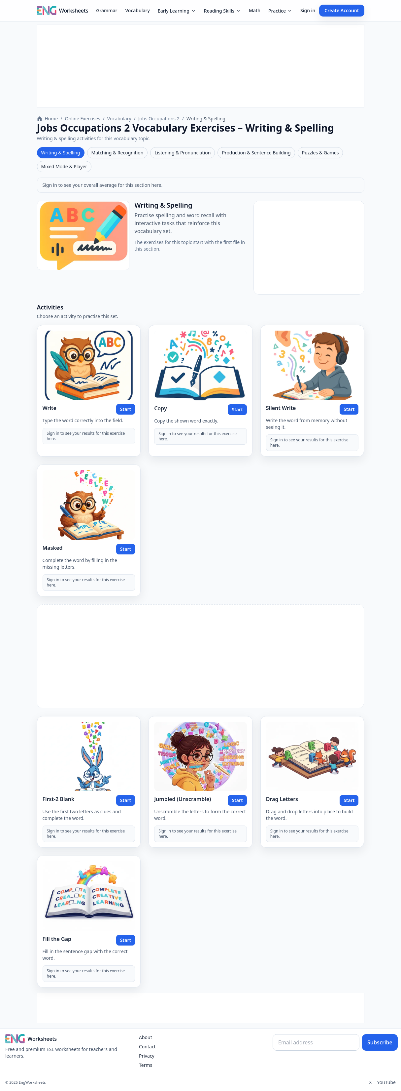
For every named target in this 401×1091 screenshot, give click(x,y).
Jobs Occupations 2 (159, 118)
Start (125, 409)
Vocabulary (137, 10)
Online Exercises (82, 118)
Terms (145, 1065)
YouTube (386, 1082)
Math (254, 10)
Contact (147, 1046)
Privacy (146, 1056)
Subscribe (379, 1042)
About (145, 1037)
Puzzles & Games (320, 152)
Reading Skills (222, 11)
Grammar (106, 10)
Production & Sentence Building (256, 152)
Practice (280, 11)
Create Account (341, 10)
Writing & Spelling (60, 152)
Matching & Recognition (117, 152)
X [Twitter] (370, 1082)
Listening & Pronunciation (182, 152)
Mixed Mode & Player (64, 166)
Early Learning (177, 11)
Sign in (307, 10)
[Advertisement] (201, 65)
